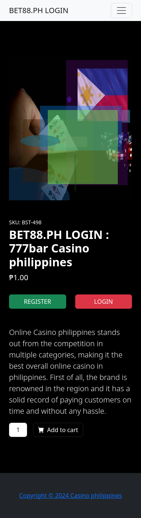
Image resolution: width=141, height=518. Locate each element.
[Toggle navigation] (121, 10)
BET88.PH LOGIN (38, 10)
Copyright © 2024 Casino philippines (70, 495)
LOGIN (103, 301)
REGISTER (37, 301)
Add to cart (58, 430)
